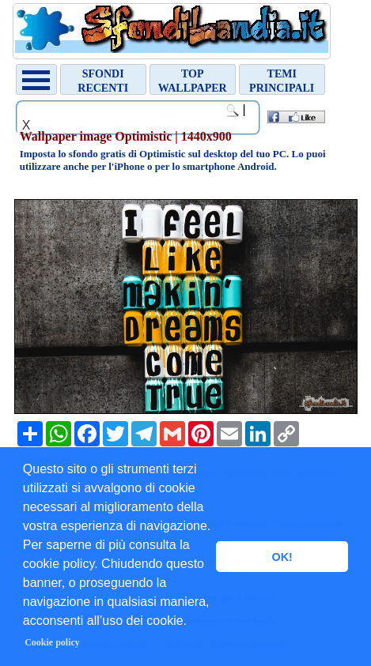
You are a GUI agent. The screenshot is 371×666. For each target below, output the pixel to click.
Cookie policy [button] (52, 642)
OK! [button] (281, 557)
